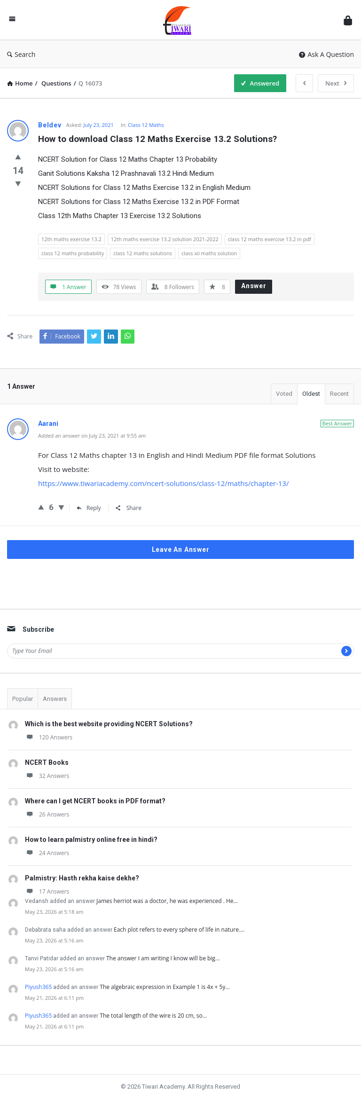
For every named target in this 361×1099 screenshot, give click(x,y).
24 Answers (47, 853)
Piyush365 (38, 987)
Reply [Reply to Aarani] (89, 508)
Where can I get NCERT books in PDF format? (95, 801)
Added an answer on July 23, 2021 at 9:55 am (92, 435)
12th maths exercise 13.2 (71, 239)
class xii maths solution (209, 253)
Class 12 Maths (146, 124)
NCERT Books (47, 762)
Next (335, 83)
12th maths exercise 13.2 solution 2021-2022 (165, 239)
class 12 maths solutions (142, 253)
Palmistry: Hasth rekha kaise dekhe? (82, 878)
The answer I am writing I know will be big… (163, 958)
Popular (22, 698)
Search (21, 54)
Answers (55, 698)
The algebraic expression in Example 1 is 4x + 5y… (165, 987)
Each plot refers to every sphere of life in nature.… (179, 930)
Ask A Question (326, 54)
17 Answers (47, 891)
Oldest (311, 393)
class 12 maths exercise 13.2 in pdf (269, 239)
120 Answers (48, 737)
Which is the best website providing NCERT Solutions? (109, 724)
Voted (284, 393)
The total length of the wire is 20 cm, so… (153, 1016)
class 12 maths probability (72, 253)
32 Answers (47, 776)
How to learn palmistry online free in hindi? (91, 839)
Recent (339, 393)
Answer (254, 286)
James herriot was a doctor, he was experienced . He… (167, 901)
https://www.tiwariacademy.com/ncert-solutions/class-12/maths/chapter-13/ (163, 483)
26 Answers (47, 814)
